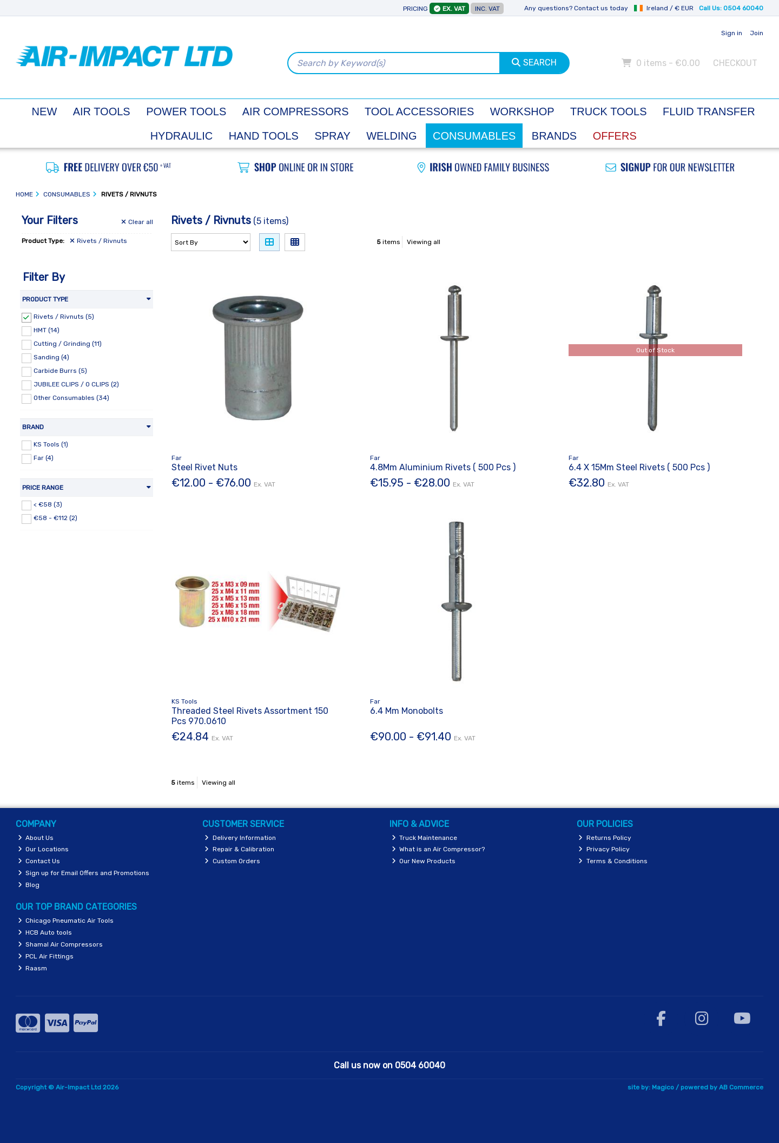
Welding (391, 136)
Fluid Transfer (709, 111)
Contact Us (39, 861)
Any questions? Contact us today (576, 8)
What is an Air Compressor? (438, 849)
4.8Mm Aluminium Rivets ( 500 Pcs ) (443, 467)
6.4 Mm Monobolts (406, 711)
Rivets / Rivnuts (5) (64, 316)
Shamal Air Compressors (60, 944)
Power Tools (186, 111)
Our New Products (424, 861)
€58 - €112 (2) (55, 518)
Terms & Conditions (613, 861)
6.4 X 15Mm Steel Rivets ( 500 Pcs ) (639, 467)
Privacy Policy (604, 849)
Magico (663, 1087)
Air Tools (101, 111)
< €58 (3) (48, 504)
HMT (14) (47, 330)
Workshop (522, 111)
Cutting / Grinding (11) (68, 343)
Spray (332, 136)
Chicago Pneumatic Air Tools (66, 920)
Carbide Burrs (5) (60, 371)
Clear (137, 222)
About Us (36, 838)
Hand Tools (264, 136)
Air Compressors (295, 111)
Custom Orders (232, 861)
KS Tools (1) (51, 444)
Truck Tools (608, 111)
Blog (29, 885)
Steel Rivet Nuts (204, 467)
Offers (615, 136)
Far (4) (44, 458)
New (44, 111)
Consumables (474, 136)
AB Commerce (741, 1087)
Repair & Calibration (239, 849)
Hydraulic (181, 136)
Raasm (33, 968)
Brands (554, 136)
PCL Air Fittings (46, 956)
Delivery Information (240, 838)
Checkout (735, 63)
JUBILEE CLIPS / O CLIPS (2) (76, 384)
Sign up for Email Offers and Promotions (84, 873)
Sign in (731, 33)
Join (756, 33)
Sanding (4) (51, 357)
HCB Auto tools (45, 932)
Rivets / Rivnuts (98, 241)
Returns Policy (604, 838)
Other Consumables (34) (71, 398)
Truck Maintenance (425, 838)
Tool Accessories (419, 111)
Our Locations (43, 849)
